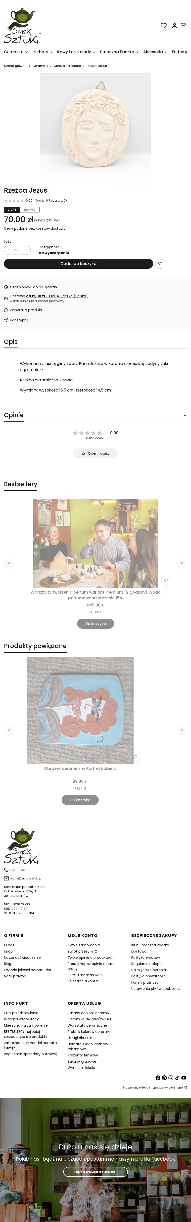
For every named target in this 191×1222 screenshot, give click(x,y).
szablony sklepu (137, 1088)
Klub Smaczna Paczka (150, 945)
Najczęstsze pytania (148, 969)
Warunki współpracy (21, 1019)
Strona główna (15, 66)
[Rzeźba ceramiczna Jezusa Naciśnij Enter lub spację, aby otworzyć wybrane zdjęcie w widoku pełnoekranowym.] (95, 129)
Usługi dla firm (80, 1037)
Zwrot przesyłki (81, 951)
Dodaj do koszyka (78, 263)
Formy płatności (145, 982)
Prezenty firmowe (83, 1055)
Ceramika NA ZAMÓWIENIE (90, 1019)
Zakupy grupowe (82, 1061)
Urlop (8, 951)
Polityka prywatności (149, 976)
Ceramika (40, 66)
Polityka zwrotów (145, 957)
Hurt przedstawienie (21, 1012)
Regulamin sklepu (146, 963)
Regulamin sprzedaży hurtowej (30, 1053)
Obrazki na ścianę (67, 66)
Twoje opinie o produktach (91, 957)
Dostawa (138, 951)
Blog (7, 963)
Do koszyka (95, 623)
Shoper (179, 1088)
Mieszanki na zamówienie (26, 1025)
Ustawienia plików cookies (154, 988)
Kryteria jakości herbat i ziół (27, 969)
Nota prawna (15, 976)
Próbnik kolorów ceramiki (89, 1031)
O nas (9, 945)
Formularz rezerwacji (85, 974)
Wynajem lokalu (81, 1067)
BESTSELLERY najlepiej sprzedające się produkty (25, 1034)
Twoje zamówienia (84, 945)
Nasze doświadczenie (22, 957)
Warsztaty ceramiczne (87, 1025)
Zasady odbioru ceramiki (89, 1012)
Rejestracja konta (83, 981)
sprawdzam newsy (95, 1172)
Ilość (8, 241)
